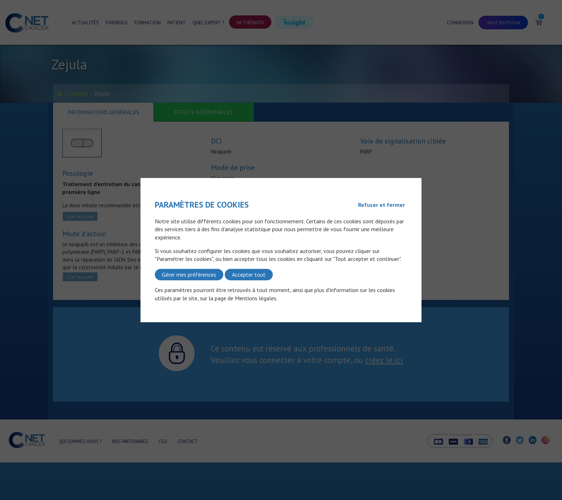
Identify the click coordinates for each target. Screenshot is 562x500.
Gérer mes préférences (189, 274)
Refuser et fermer (381, 204)
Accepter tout (249, 274)
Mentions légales (255, 298)
